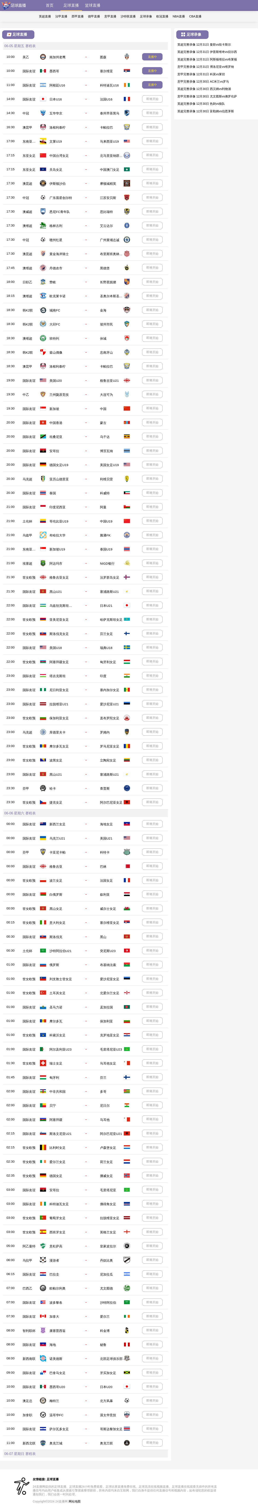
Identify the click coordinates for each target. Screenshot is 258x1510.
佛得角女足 (108, 1204)
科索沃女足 (57, 1035)
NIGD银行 (107, 563)
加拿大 (54, 1316)
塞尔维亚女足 (109, 922)
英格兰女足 (108, 1232)
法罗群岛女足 (109, 577)
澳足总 (27, 1401)
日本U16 (55, 99)
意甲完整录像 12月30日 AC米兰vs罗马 (203, 81)
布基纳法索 (108, 965)
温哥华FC (56, 1415)
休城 (103, 338)
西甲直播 (78, 16)
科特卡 (105, 852)
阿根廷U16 (57, 85)
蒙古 (103, 423)
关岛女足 (55, 169)
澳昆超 (27, 183)
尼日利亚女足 (59, 690)
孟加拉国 (106, 1007)
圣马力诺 (55, 1007)
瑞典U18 (106, 648)
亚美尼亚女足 (59, 619)
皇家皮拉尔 (108, 1246)
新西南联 (29, 1359)
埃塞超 (27, 563)
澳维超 (27, 226)
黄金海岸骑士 (59, 254)
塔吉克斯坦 (57, 676)
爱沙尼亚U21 (109, 704)
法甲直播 (61, 16)
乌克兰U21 (57, 838)
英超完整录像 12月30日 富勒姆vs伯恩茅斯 (205, 111)
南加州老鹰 (57, 57)
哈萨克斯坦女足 (111, 619)
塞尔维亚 (106, 71)
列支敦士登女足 (60, 979)
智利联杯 (29, 1331)
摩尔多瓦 (55, 1021)
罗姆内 (105, 732)
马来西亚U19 (109, 141)
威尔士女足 (108, 909)
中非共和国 (57, 1091)
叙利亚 (105, 894)
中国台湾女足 (59, 155)
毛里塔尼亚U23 (111, 1049)
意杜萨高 (55, 1246)
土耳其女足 (57, 993)
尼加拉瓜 (106, 1274)
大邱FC (54, 324)
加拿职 (27, 1415)
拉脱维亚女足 (109, 1218)
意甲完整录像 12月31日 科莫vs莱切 (201, 74)
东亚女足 (29, 155)
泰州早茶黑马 (109, 113)
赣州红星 (55, 240)
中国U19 (106, 521)
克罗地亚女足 (109, 1035)
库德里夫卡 (57, 732)
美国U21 (106, 838)
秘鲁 (103, 1345)
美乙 (26, 57)
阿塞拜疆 (55, 1120)
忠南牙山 (106, 352)
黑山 (103, 937)
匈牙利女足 (108, 662)
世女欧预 (29, 577)
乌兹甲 (27, 535)
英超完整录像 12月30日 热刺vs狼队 (201, 103)
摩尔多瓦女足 (59, 746)
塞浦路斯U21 (109, 591)
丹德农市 (55, 268)
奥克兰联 (106, 1443)
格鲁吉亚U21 (109, 380)
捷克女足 (55, 802)
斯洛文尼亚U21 (60, 1134)
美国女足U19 (109, 465)
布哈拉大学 (57, 535)
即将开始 (152, 99)
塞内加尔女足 (109, 690)
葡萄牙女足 (57, 1218)
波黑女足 (55, 760)
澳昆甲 (27, 127)
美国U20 (55, 380)
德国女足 (55, 1176)
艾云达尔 (106, 226)
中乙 (26, 394)
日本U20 (106, 1387)
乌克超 (27, 479)
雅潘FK (105, 535)
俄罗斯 (54, 965)
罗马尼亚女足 (109, 746)
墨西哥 (54, 71)
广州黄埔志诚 (109, 240)
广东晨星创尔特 (60, 198)
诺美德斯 (55, 1359)
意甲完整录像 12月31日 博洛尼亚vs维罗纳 (205, 66)
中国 (103, 409)
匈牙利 (54, 1077)
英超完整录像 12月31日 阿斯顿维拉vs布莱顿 (207, 59)
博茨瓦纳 (106, 451)
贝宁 (52, 1105)
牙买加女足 (108, 1373)
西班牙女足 (57, 1232)
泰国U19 (106, 549)
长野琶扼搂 (108, 282)
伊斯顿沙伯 (57, 183)
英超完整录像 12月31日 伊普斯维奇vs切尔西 (207, 52)
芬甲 (26, 788)
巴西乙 (27, 1288)
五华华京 (55, 113)
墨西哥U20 (57, 1387)
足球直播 (71, 5)
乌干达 (105, 437)
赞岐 (52, 282)
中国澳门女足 (109, 169)
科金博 (105, 1331)
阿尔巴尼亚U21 (111, 1134)
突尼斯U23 (108, 951)
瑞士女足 (55, 1063)
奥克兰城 (55, 1443)
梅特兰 (54, 1401)
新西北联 (29, 1443)
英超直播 (45, 16)
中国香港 (55, 423)
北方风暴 (106, 1401)
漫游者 (54, 1260)
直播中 (152, 57)
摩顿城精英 (108, 183)
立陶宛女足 (108, 760)
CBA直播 (195, 16)
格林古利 (55, 226)
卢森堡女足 (108, 1147)
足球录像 (146, 16)
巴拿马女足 (57, 1373)
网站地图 (75, 1501)
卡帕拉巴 (106, 127)
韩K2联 (28, 310)
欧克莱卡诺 (57, 296)
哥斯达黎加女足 (111, 1429)
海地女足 (106, 824)
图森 (103, 57)
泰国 (52, 493)
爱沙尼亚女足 (109, 979)
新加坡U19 (57, 549)
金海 (103, 310)
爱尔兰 (105, 1316)
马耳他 (105, 1120)
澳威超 (27, 212)
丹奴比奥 (106, 1260)
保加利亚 (106, 1021)
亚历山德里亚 (59, 479)
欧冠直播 (162, 16)
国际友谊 (29, 71)
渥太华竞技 (108, 1415)
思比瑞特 (106, 212)
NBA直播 (179, 16)
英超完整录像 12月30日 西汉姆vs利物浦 (204, 89)
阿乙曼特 (29, 1246)
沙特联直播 (128, 16)
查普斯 (105, 788)
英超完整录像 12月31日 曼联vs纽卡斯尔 (204, 44)
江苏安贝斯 (108, 198)
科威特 (105, 493)
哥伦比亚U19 (58, 521)
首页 (50, 5)
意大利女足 (57, 922)
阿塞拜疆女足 (59, 662)
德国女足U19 (58, 465)
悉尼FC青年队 (59, 212)
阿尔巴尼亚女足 (111, 802)
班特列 (54, 338)
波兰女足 (55, 880)
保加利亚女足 (59, 718)
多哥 (103, 1091)
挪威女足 (106, 1176)
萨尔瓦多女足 (59, 1429)
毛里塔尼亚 (108, 1190)
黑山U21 (55, 591)
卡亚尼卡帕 (57, 852)
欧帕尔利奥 (57, 1288)
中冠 (26, 113)
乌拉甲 (27, 1260)
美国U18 (55, 648)
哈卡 (52, 788)
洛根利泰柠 (57, 127)
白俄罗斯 (55, 894)
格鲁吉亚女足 (59, 577)
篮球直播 (92, 5)
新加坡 (54, 409)
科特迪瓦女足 (59, 1204)
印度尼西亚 (57, 507)
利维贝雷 (106, 479)
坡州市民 (106, 324)
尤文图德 (106, 1288)
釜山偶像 (55, 352)
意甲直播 (110, 16)
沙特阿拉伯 (108, 1302)
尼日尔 (105, 1105)
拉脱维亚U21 (58, 704)
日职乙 (27, 282)
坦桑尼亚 (55, 437)
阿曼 (103, 507)
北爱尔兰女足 (109, 993)
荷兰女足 (106, 1162)
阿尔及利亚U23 (60, 1049)
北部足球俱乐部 (111, 1359)
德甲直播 (94, 16)
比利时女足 (57, 1147)
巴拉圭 (54, 1274)
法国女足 (106, 880)
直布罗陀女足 (109, 718)
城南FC (54, 310)
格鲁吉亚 (55, 866)
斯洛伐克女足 (59, 634)
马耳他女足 (108, 1063)
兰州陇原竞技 (59, 394)
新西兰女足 (57, 824)
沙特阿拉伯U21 (60, 951)
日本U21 (106, 605)
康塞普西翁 (57, 1331)
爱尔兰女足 (57, 1162)
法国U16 (106, 99)
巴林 (103, 866)
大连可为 (106, 394)
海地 (52, 1345)
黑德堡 (105, 268)
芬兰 (103, 1077)
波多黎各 (55, 1302)
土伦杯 (27, 521)
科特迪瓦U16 (109, 85)
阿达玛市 (55, 563)
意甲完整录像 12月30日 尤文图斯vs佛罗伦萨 (207, 96)
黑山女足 (55, 909)
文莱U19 (55, 141)
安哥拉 (54, 451)
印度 (103, 676)
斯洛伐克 (55, 937)
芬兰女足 (106, 634)
